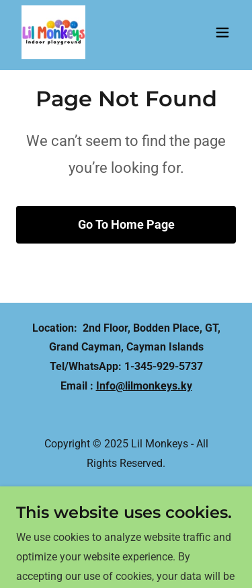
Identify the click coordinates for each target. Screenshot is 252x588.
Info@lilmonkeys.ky (144, 385)
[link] (53, 32)
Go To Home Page (126, 224)
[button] (222, 32)
